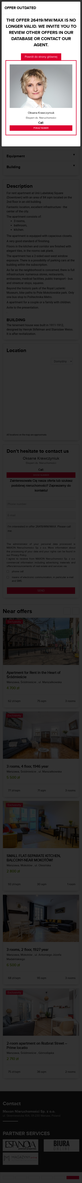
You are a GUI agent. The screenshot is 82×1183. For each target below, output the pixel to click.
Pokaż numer (41, 128)
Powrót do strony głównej (41, 57)
